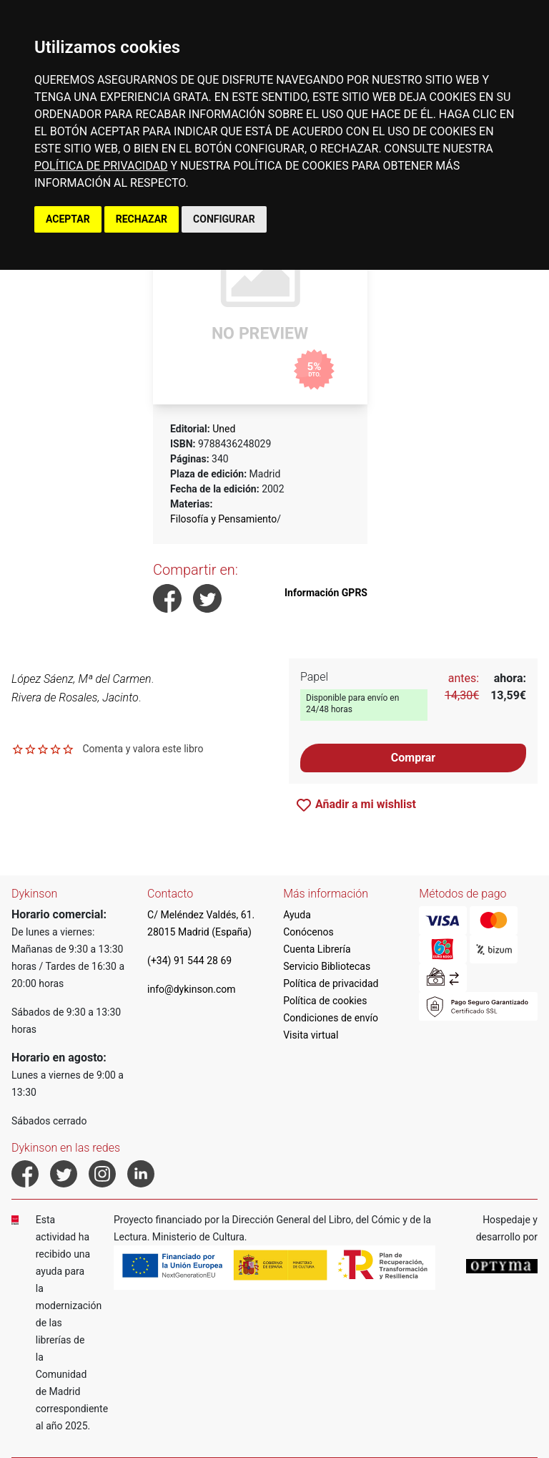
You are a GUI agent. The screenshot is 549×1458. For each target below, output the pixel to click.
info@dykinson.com (191, 989)
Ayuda (297, 914)
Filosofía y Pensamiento (223, 519)
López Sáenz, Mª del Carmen (81, 679)
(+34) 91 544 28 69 (189, 960)
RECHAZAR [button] (141, 219)
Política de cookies (325, 1000)
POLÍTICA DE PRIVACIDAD (100, 165)
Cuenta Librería (316, 949)
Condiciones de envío (330, 1018)
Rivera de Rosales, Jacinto (75, 697)
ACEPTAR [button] (68, 219)
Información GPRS (326, 592)
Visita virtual (310, 1035)
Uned (223, 428)
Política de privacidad (330, 983)
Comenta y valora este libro (142, 748)
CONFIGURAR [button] (224, 219)
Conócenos (308, 932)
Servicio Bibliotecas (326, 966)
